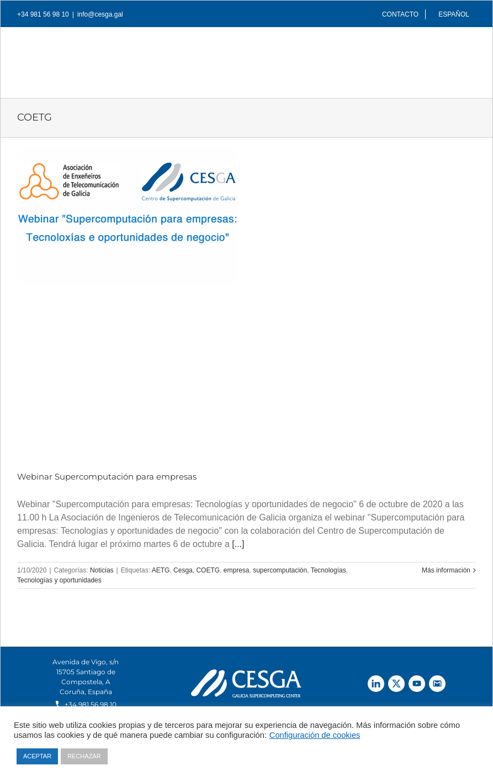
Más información (446, 570)
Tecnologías (328, 570)
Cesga (183, 570)
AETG (161, 570)
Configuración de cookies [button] (315, 735)
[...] (238, 544)
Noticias (102, 570)
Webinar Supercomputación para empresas (107, 476)
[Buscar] (458, 72)
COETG (208, 570)
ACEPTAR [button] (37, 756)
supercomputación (280, 570)
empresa (237, 570)
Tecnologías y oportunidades (59, 580)
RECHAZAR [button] (84, 756)
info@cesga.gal (100, 14)
